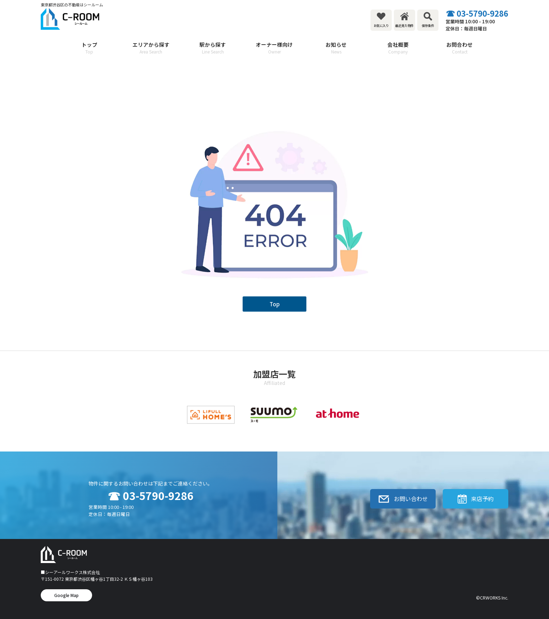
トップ (89, 48)
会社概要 (398, 48)
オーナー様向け (274, 48)
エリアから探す (151, 48)
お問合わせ (460, 48)
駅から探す (213, 48)
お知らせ (336, 48)
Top (275, 304)
